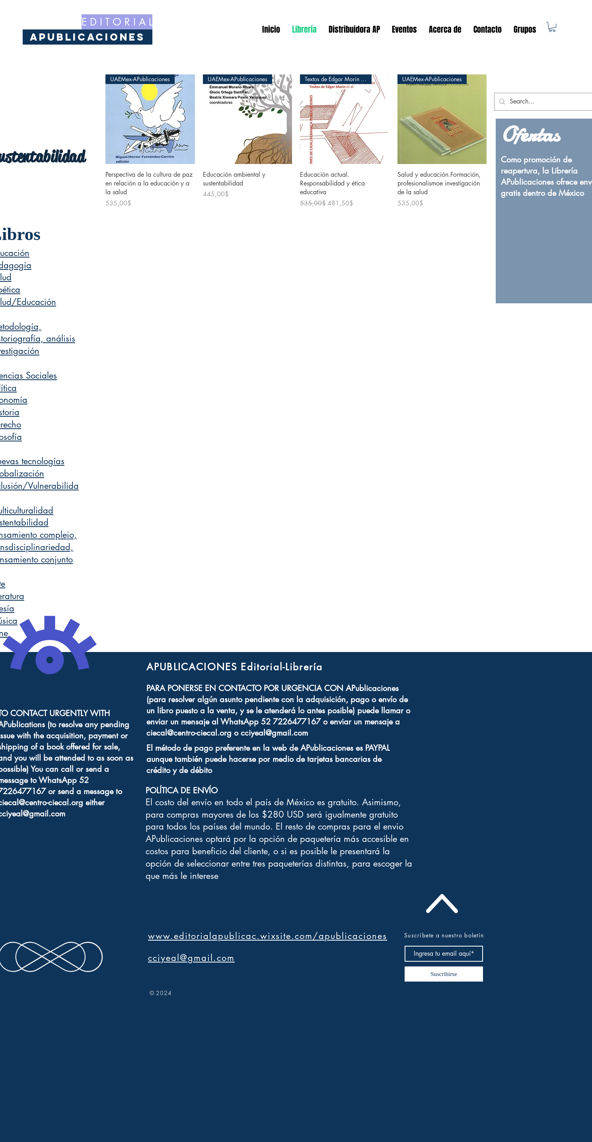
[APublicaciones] (87, 37)
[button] (552, 27)
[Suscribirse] (443, 974)
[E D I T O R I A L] (117, 21)
